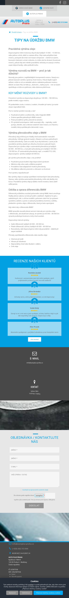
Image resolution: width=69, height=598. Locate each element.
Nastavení (12, 593)
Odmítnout (26, 593)
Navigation (2, 2)
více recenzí (35, 344)
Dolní (13, 574)
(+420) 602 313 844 (20, 548)
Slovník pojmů (17, 576)
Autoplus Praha (36, 14)
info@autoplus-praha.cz (34, 363)
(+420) (59, 22)
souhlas (30, 585)
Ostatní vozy (48, 8)
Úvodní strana (16, 32)
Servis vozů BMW (25, 8)
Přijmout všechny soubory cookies (48, 593)
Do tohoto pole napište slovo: (29, 495)
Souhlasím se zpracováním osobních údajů (35, 490)
